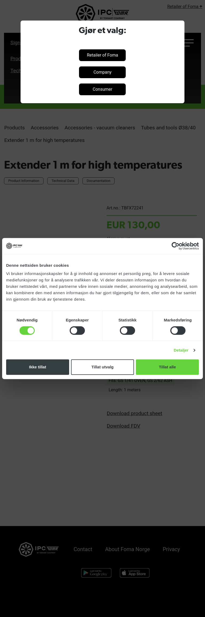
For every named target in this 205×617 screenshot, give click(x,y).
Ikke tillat (37, 367)
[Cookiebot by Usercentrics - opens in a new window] (175, 246)
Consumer (102, 89)
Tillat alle (167, 367)
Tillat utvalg (102, 367)
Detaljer (181, 350)
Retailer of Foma (102, 55)
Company (102, 72)
